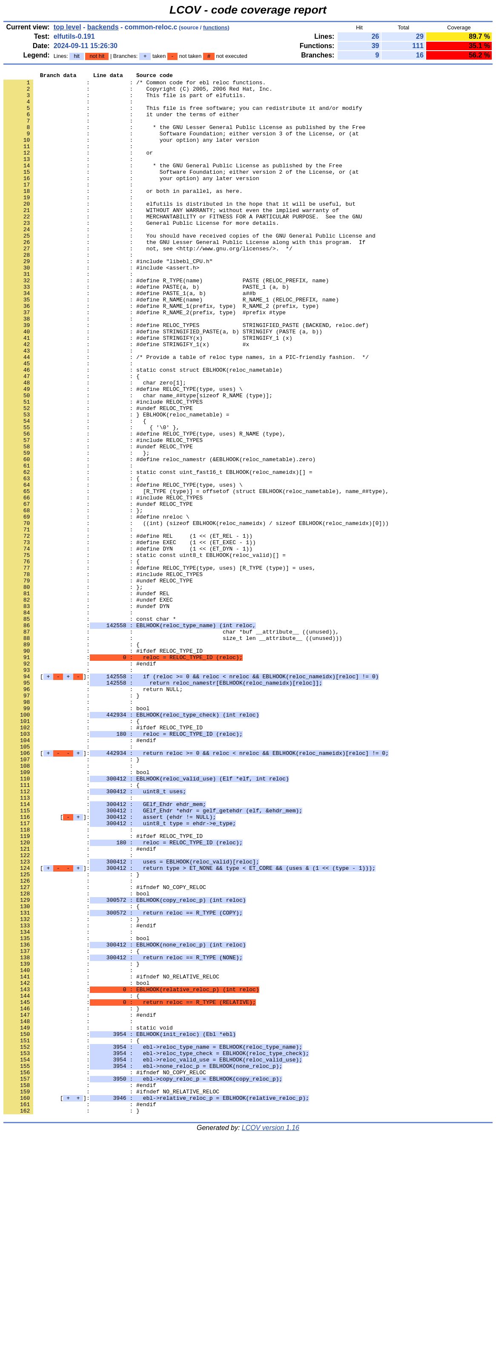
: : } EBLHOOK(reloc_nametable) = (116, 483)
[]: (190, 797)
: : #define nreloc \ (96, 606)
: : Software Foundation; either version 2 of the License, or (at (181, 192)
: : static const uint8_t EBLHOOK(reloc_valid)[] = (144, 652)
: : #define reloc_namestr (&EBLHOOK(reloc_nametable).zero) (159, 537)
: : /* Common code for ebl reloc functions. (134, 85)
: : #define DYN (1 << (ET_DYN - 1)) (127, 644)
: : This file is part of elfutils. (124, 100)
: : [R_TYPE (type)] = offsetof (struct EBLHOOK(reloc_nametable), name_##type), (196, 575)
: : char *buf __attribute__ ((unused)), (171, 744)
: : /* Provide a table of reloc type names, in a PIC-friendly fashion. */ (186, 414)
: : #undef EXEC (88, 705)
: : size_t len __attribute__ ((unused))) (172, 751)
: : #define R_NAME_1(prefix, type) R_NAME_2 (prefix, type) (161, 353)
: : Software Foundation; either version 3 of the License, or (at (181, 146)
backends (103, 27)
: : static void (88, 1219)
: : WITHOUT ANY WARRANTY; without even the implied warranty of (171, 238)
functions (215, 27)
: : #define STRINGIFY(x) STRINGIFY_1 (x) (147, 391)
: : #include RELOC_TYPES (103, 468)
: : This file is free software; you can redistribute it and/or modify (182, 115)
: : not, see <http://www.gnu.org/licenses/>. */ (147, 284)
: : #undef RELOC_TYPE (98, 475)
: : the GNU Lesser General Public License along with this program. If (184, 276)
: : (69, 108)
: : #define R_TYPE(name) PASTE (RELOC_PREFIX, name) (166, 322)
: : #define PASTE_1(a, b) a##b (129, 337)
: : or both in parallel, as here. (123, 215)
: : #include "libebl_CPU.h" (107, 299)
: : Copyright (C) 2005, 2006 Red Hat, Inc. (137, 92)
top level (67, 27)
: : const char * (89, 728)
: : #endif (79, 782)
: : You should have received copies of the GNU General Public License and (189, 268)
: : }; (76, 529)
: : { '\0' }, (91, 498)
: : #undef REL (86, 698)
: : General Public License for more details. (141, 253)
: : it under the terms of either (121, 123)
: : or (78, 169)
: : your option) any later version (131, 154)
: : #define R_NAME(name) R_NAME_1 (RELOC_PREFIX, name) (171, 345)
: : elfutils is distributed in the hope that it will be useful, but (179, 230)
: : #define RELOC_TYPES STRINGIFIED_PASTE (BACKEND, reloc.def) (186, 376)
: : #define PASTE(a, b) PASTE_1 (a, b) (146, 330)
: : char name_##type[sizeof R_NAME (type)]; (137, 460)
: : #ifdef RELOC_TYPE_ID (103, 767)
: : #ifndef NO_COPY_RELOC (104, 1050)
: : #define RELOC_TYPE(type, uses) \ (123, 452)
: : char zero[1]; (94, 445)
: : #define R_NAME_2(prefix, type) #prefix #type (144, 360)
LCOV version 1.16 (270, 1336)
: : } (71, 820)
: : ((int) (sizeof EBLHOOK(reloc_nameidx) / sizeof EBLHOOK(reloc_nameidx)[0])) (196, 613)
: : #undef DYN (86, 713)
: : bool (76, 836)
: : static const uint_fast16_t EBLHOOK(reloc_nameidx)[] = (157, 552)
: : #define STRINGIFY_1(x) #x (126, 399)
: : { (71, 437)
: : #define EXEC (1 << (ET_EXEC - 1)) (129, 636)
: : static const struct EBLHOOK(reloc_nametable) (142, 429)
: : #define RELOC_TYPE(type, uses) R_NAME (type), (144, 506)
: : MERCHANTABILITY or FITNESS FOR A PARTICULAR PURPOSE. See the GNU (182, 246)
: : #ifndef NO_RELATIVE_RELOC (111, 1158)
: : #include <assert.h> (101, 307)
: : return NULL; (93, 813)
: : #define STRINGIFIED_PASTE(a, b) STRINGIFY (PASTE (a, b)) (162, 383)
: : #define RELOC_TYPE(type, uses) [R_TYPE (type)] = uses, (159, 667)
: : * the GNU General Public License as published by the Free (172, 184)
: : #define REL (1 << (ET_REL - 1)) (127, 629)
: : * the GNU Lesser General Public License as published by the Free (184, 138)
